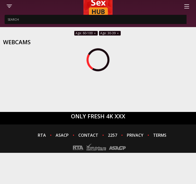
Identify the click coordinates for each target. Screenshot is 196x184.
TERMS (159, 135)
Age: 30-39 (109, 33)
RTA (42, 135)
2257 (112, 135)
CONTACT (88, 135)
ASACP (62, 135)
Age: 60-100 (86, 33)
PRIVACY (135, 135)
